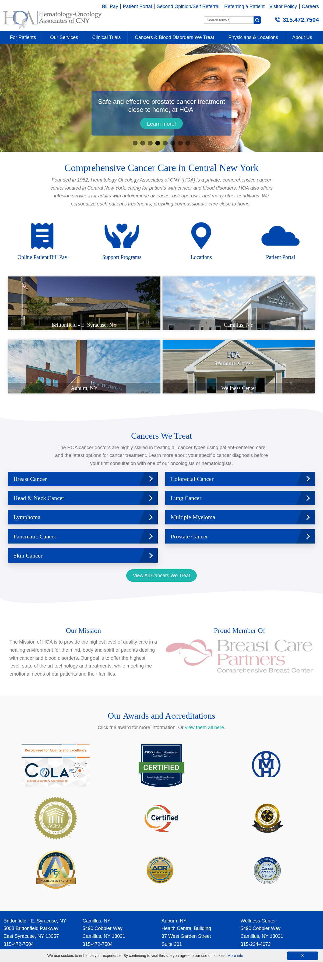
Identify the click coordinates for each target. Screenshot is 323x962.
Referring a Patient (244, 6)
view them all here (204, 666)
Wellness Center (258, 859)
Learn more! (161, 124)
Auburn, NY (174, 859)
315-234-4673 (256, 882)
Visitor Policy (283, 6)
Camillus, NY (97, 859)
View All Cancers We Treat (161, 514)
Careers (310, 6)
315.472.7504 (301, 19)
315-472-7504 (18, 882)
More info (235, 955)
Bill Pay (110, 6)
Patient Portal (137, 6)
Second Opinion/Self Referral (188, 6)
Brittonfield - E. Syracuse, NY (34, 859)
